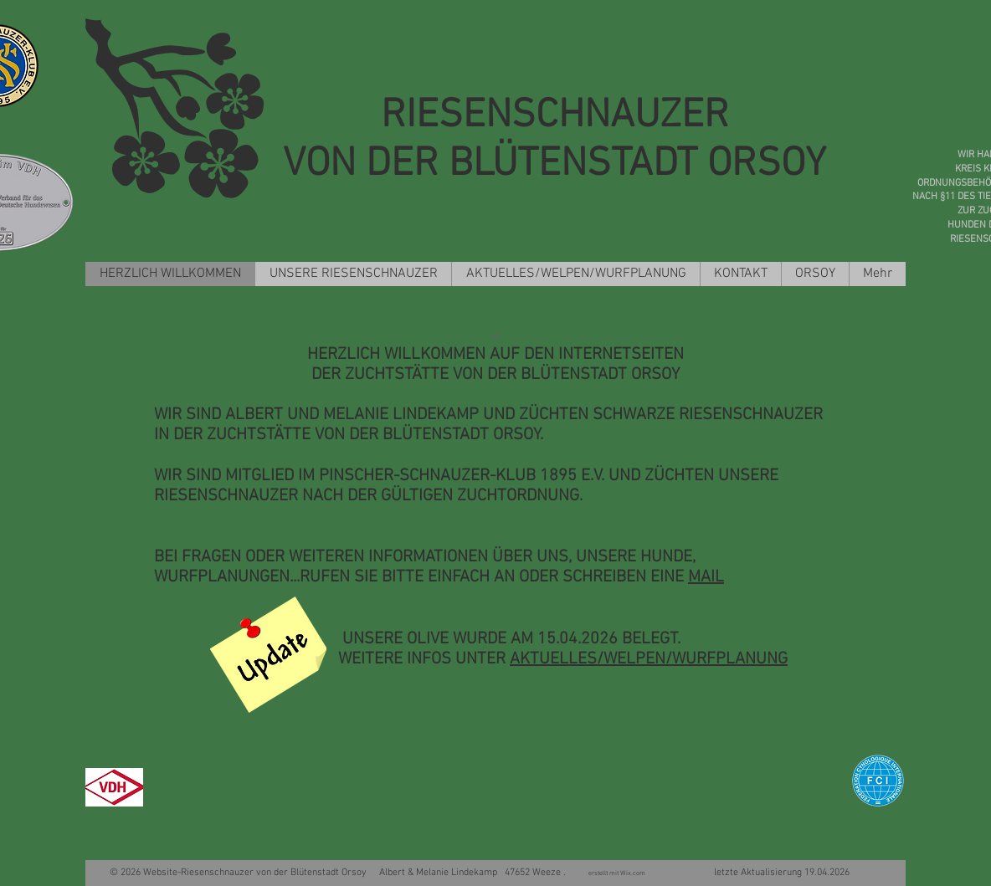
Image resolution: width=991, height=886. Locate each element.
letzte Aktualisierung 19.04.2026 (749, 872)
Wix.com (634, 873)
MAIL (706, 577)
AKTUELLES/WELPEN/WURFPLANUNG (649, 659)
